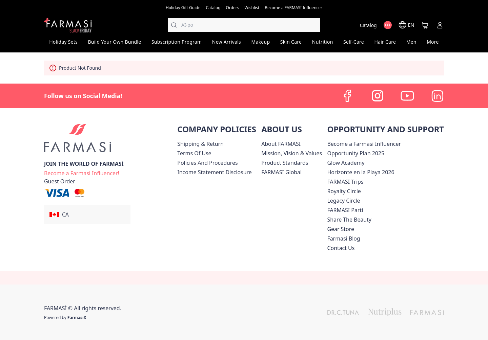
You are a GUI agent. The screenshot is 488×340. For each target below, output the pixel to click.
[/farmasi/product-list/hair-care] (385, 44)
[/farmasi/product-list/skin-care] (291, 44)
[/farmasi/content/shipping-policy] (200, 143)
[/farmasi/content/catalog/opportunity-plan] (355, 153)
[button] (87, 214)
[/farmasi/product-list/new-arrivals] (226, 44)
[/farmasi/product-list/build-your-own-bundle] (114, 44)
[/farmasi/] (68, 25)
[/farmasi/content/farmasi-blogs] (343, 238)
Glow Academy (345, 162)
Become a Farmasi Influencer (364, 143)
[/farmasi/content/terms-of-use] (194, 153)
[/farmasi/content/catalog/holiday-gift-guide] (183, 7)
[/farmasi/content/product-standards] (284, 162)
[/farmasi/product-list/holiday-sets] (63, 44)
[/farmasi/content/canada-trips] (345, 181)
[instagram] (377, 96)
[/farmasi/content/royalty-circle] (344, 191)
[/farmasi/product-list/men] (411, 44)
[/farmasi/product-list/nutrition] (322, 44)
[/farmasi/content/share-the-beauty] (349, 219)
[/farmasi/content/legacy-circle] (343, 200)
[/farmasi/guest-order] (59, 181)
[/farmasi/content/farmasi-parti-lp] (345, 210)
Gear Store (340, 229)
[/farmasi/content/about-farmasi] (281, 143)
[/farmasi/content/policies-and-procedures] (207, 162)
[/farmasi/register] (232, 7)
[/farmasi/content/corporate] (281, 172)
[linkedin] (437, 96)
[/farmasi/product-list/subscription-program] (176, 44)
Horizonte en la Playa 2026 (360, 172)
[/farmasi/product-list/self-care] (353, 44)
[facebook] (347, 96)
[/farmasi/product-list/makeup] (260, 44)
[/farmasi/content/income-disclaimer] (214, 172)
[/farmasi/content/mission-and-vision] (291, 153)
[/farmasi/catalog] (213, 7)
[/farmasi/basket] (425, 25)
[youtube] (407, 96)
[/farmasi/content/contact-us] (340, 248)
